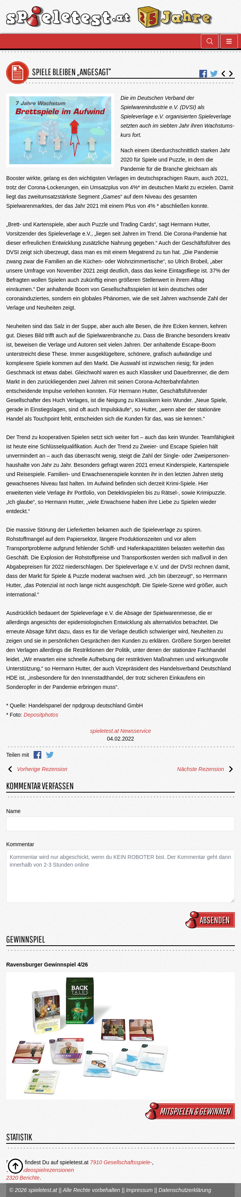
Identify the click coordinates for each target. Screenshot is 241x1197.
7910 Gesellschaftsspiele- (121, 1162)
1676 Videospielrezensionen (40, 1170)
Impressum (139, 1190)
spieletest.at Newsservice (120, 731)
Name (13, 811)
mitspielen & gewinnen (191, 1111)
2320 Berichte (22, 1178)
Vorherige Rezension (36, 769)
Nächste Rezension (206, 769)
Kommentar (20, 844)
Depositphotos (41, 715)
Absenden (211, 920)
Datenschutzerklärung (184, 1190)
